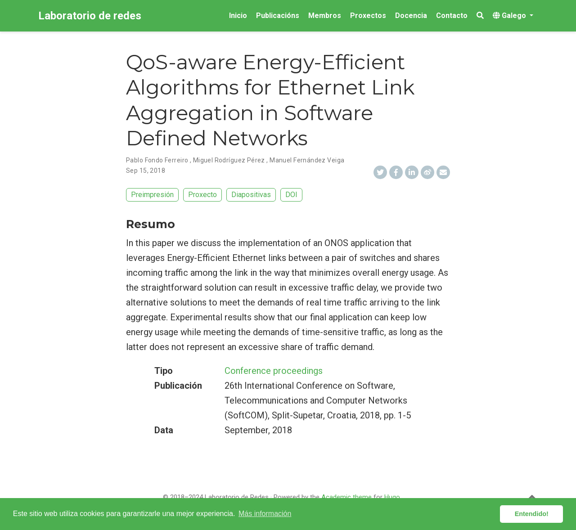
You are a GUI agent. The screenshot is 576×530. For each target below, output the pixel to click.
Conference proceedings (274, 370)
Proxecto (202, 194)
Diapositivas (251, 194)
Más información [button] (264, 513)
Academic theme (346, 497)
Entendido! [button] (532, 513)
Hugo (392, 497)
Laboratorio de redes (89, 15)
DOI (291, 194)
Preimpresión (152, 194)
